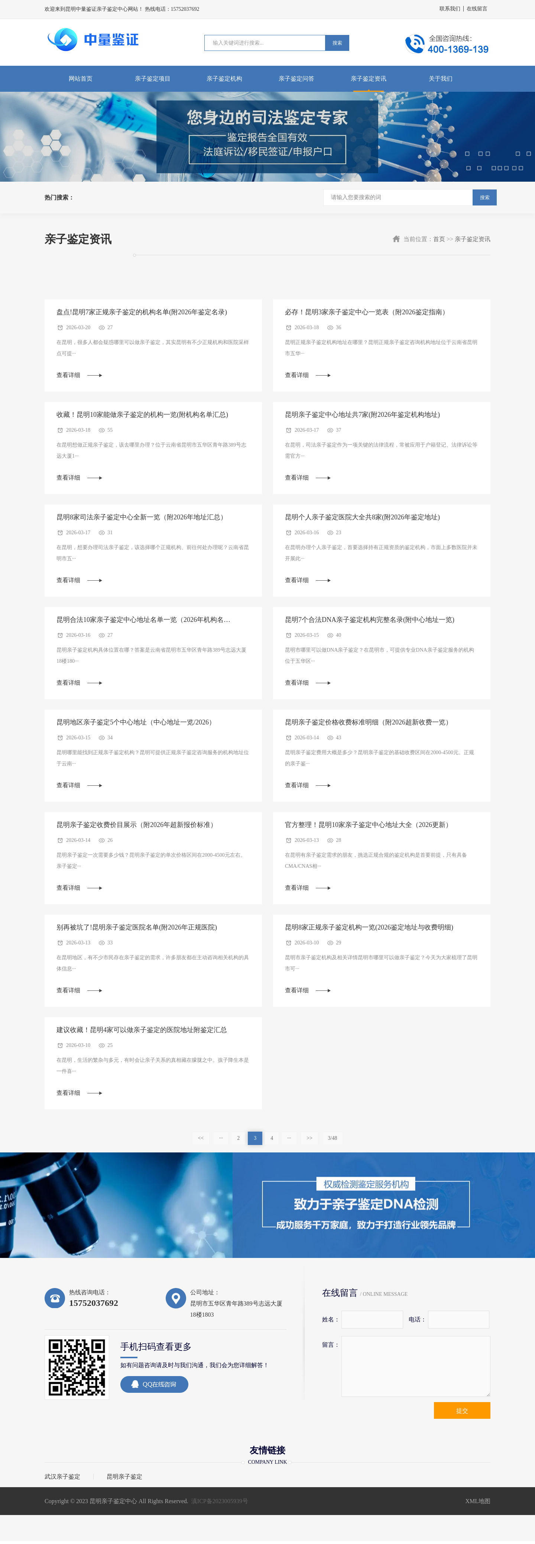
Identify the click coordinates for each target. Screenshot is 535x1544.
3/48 (332, 1141)
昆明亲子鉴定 (124, 1480)
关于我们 (441, 78)
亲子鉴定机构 (224, 78)
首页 (439, 239)
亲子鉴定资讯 (368, 78)
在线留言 (477, 9)
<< (201, 1141)
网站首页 (81, 78)
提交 (462, 1414)
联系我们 (450, 9)
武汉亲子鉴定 (62, 1480)
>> (309, 1141)
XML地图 (477, 1504)
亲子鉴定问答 (296, 78)
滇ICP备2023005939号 (219, 1504)
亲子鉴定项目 (153, 78)
